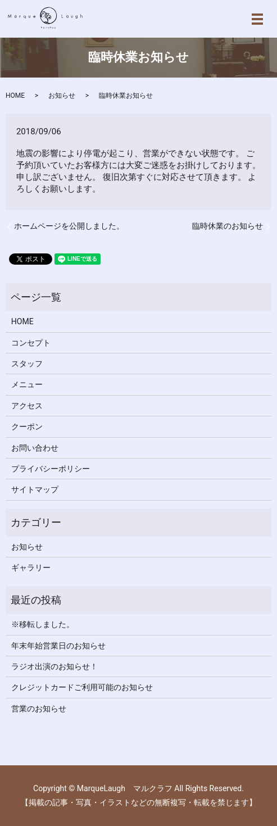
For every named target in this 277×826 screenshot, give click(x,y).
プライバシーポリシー (50, 468)
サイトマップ (34, 489)
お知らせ (61, 95)
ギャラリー (31, 567)
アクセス (27, 405)
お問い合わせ (34, 447)
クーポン (27, 426)
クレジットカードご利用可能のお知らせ (82, 687)
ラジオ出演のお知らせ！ (54, 666)
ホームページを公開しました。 (69, 225)
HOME (15, 95)
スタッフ (27, 363)
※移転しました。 (42, 624)
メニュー (27, 384)
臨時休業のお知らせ (227, 225)
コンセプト (31, 342)
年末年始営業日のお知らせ (58, 645)
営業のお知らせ (38, 708)
